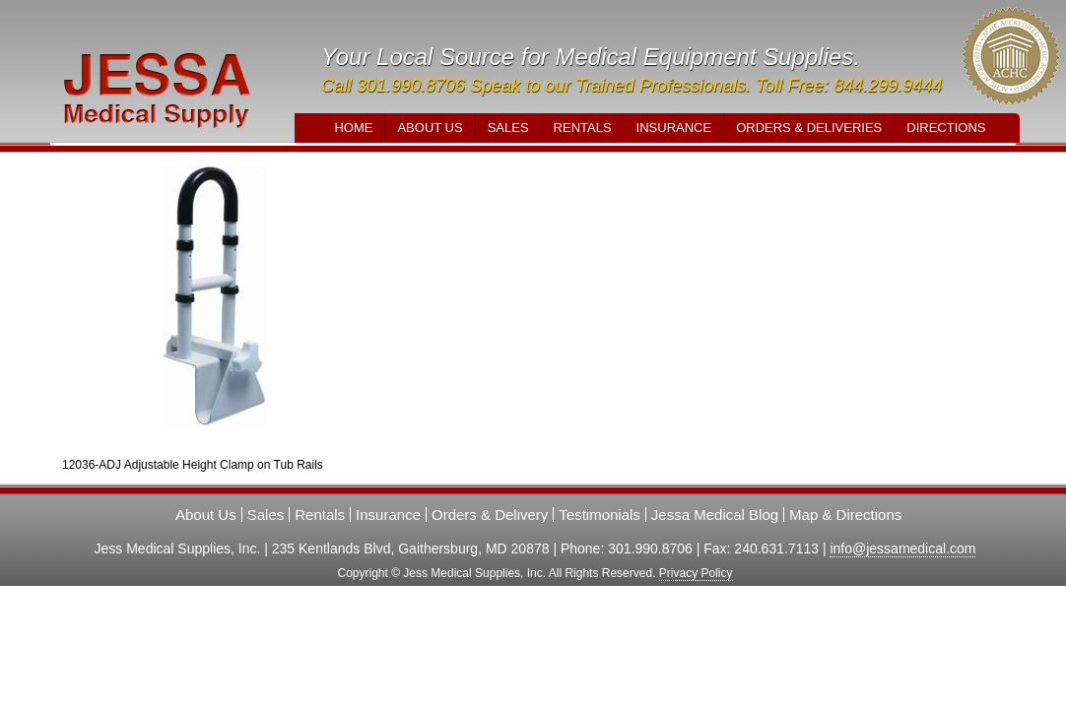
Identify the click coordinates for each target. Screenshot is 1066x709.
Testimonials (599, 514)
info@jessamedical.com (902, 548)
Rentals (583, 127)
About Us (429, 127)
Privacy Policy (696, 573)
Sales (508, 127)
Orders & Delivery (490, 514)
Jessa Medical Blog (714, 514)
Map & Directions (845, 514)
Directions (945, 127)
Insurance (674, 127)
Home (353, 127)
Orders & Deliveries (809, 127)
